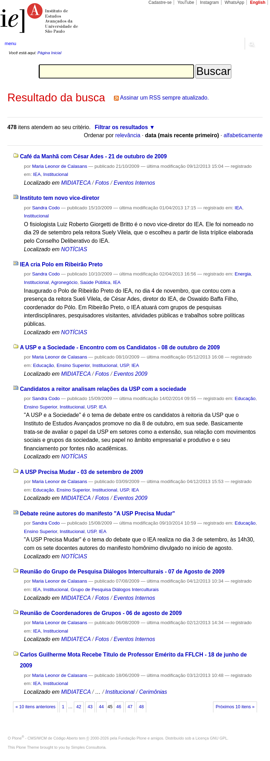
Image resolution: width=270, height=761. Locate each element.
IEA (37, 174)
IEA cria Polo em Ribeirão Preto (61, 264)
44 (101, 706)
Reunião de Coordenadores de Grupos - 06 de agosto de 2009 (101, 613)
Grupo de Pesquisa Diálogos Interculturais (115, 589)
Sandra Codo (46, 207)
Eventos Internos (134, 183)
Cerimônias (153, 692)
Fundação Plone (132, 738)
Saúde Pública (95, 282)
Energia (242, 274)
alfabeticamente (243, 135)
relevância (128, 135)
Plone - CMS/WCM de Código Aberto (45, 738)
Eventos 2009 (130, 374)
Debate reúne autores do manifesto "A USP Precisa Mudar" (97, 513)
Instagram (209, 2)
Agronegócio (64, 282)
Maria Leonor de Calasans (59, 166)
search (251, 44)
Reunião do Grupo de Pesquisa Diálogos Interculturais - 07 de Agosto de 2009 (122, 572)
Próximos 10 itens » (235, 706)
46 (118, 706)
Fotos (102, 183)
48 (141, 706)
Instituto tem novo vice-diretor (59, 198)
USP (124, 365)
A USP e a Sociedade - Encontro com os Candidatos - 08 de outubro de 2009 (120, 347)
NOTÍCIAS (74, 249)
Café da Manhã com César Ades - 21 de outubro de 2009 (93, 156)
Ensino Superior (73, 365)
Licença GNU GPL (211, 738)
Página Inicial (49, 53)
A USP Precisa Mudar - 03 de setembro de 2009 (81, 472)
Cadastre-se (160, 2)
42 (78, 706)
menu (10, 43)
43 (90, 706)
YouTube (186, 2)
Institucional (55, 174)
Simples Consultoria (88, 747)
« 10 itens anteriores (35, 706)
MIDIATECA (76, 183)
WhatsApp (234, 2)
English (257, 2)
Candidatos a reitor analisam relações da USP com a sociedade (103, 389)
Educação (43, 365)
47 (130, 706)
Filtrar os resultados (121, 127)
